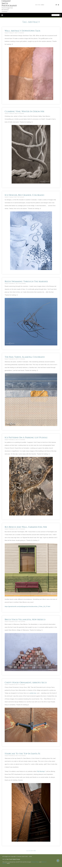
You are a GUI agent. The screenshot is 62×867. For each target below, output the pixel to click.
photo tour (33, 693)
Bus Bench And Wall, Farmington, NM (26, 527)
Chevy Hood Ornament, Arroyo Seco (26, 682)
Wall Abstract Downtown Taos (22, 30)
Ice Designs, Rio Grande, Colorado (24, 195)
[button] (2, 15)
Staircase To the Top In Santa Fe (22, 753)
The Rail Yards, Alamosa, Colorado (25, 357)
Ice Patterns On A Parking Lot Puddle (26, 437)
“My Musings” (41, 771)
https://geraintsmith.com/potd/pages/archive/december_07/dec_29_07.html (27, 606)
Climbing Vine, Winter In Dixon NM (24, 111)
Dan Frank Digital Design (13, 859)
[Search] (60, 15)
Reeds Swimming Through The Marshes (26, 281)
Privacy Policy (35, 862)
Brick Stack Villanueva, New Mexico (25, 619)
